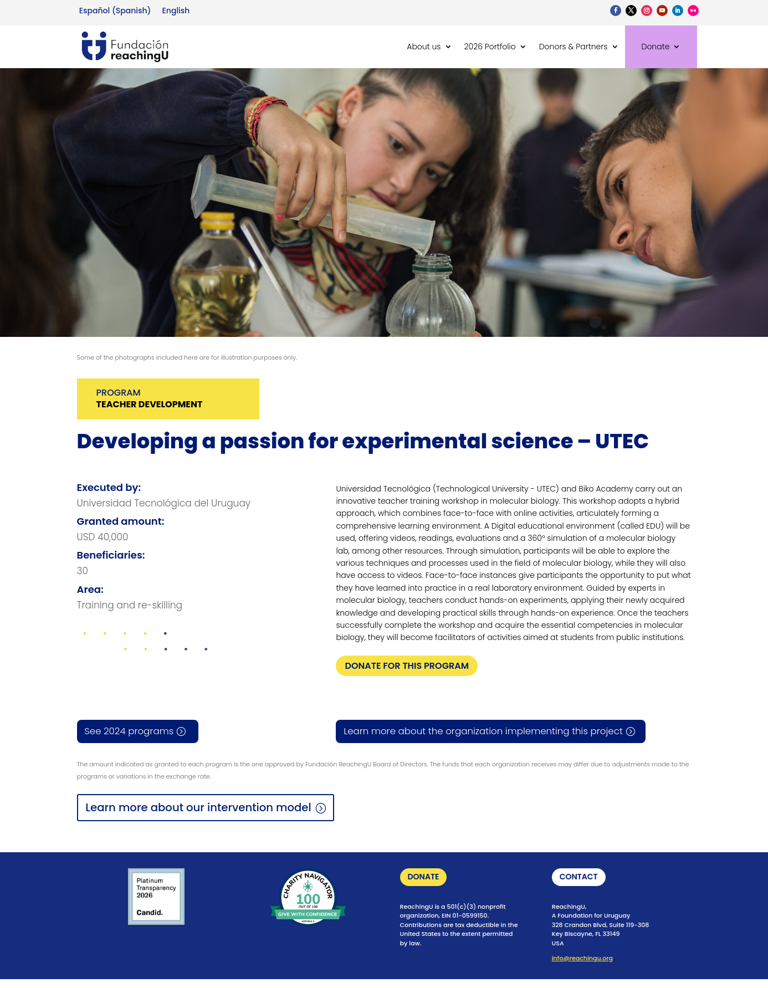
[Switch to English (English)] (175, 10)
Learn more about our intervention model (200, 808)
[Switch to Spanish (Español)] (115, 10)
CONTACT (579, 877)
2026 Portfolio (490, 46)
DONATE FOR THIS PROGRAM (407, 665)
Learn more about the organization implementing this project (486, 731)
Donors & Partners (573, 46)
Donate (656, 46)
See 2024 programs (129, 731)
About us (424, 46)
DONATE (423, 877)
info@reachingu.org (582, 959)
